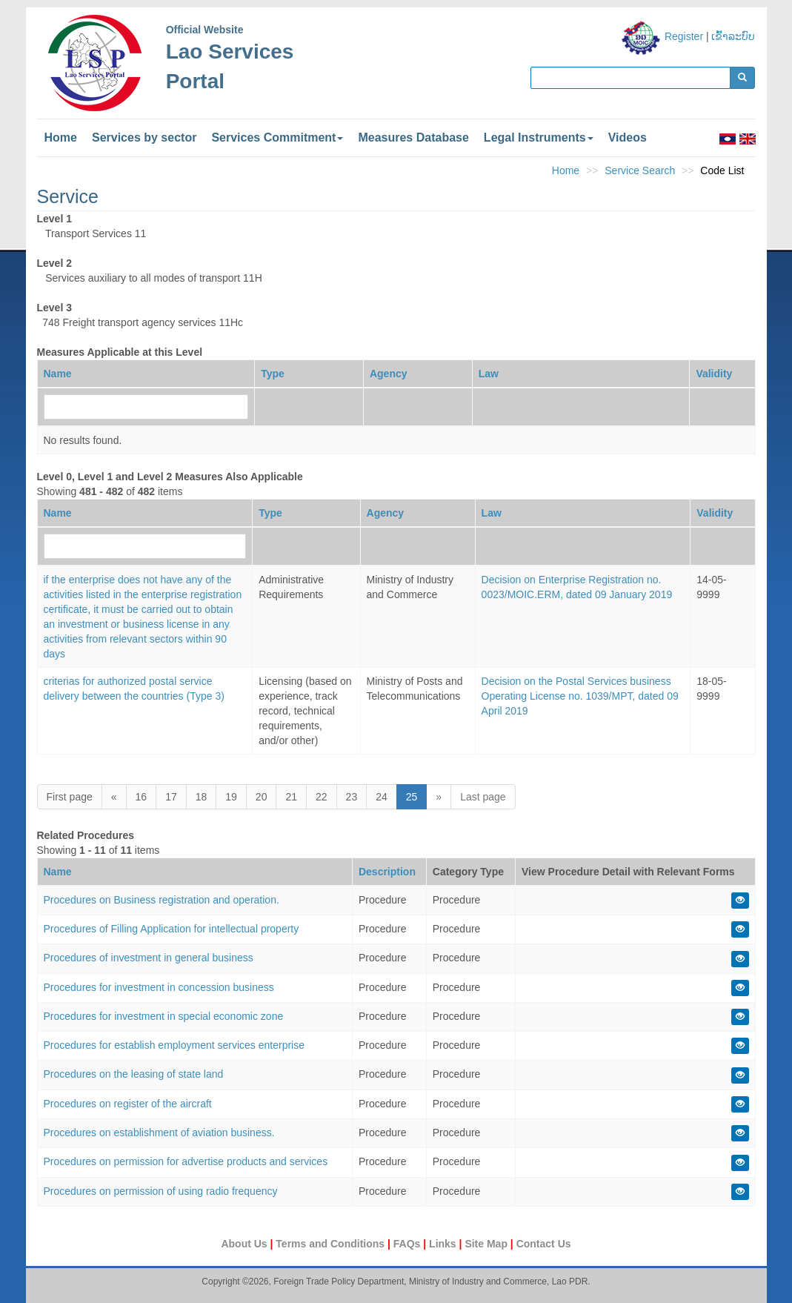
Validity (714, 373)
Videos (627, 137)
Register (684, 36)
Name (58, 373)
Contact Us (543, 1244)
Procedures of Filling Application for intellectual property (171, 929)
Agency (388, 373)
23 (352, 797)
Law (489, 373)
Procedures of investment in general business (148, 958)
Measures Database (413, 137)
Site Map (487, 1244)
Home (60, 137)
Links (444, 1244)
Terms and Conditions (331, 1244)
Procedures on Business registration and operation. (161, 900)
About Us (245, 1244)
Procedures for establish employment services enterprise (174, 1045)
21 (291, 797)
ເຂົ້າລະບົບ (733, 36)
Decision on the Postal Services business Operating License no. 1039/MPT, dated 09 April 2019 (580, 696)
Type (272, 373)
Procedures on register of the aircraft (128, 1104)
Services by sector (144, 137)
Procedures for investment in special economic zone (164, 1016)
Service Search (640, 170)
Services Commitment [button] (277, 137)
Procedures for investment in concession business (159, 987)
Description (387, 872)
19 (231, 797)
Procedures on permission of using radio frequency (161, 1191)
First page (70, 797)
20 (261, 797)
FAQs (408, 1244)
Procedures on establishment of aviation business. (159, 1132)
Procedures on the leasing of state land (134, 1074)
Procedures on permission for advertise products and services (186, 1161)
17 (171, 797)
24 (381, 797)
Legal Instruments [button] (538, 137)
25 (412, 797)
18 (201, 797)
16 (141, 797)
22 (321, 797)
